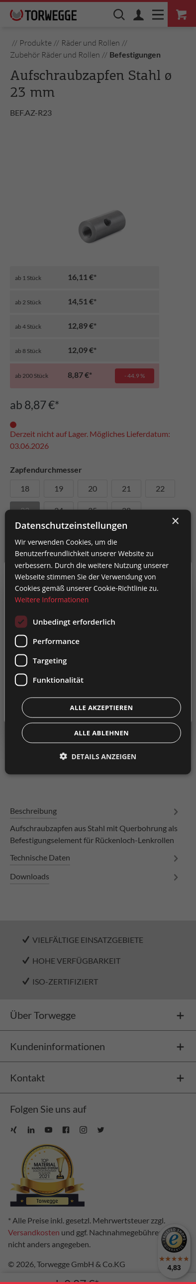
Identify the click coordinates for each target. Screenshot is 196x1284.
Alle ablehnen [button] (101, 732)
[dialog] (98, 642)
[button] (98, 756)
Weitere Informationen (52, 599)
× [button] (175, 521)
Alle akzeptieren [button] (101, 707)
